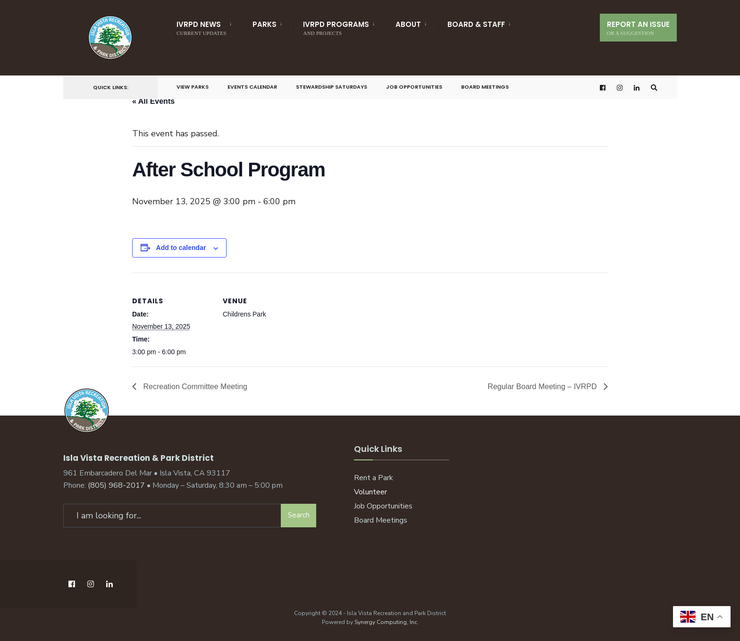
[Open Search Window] (654, 87)
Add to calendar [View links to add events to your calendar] (181, 247)
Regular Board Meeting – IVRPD (543, 387)
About (408, 24)
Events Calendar (252, 87)
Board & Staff (476, 24)
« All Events (153, 101)
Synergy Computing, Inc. (386, 622)
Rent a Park (373, 478)
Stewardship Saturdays (331, 87)
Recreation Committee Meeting (194, 387)
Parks (264, 24)
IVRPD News (201, 27)
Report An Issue (638, 27)
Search (299, 515)
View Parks (193, 87)
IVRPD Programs (336, 27)
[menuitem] (210, 26)
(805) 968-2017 (116, 485)
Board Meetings (485, 87)
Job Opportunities (414, 87)
